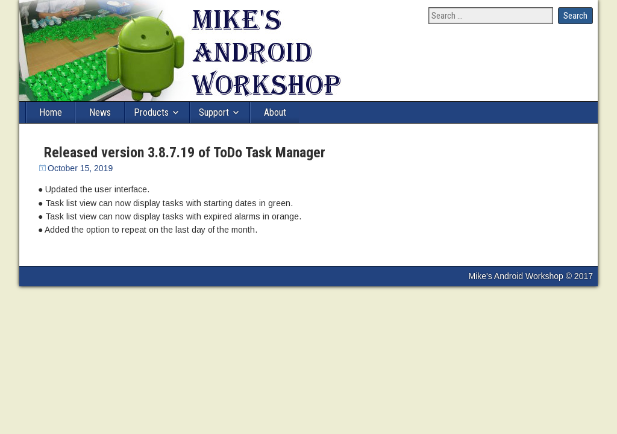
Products (151, 112)
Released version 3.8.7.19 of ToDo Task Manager (184, 152)
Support (214, 112)
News (100, 112)
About (275, 112)
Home (50, 112)
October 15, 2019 (80, 168)
